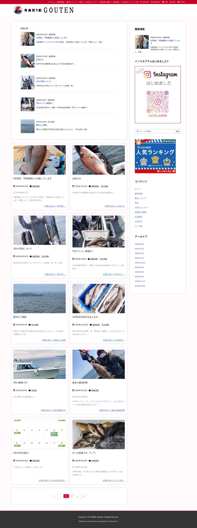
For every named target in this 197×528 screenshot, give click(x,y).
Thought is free (112, 521)
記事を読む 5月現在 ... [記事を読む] (55, 206)
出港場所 (116, 2)
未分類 (34, 390)
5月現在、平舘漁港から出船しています (51, 38)
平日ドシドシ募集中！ (45, 103)
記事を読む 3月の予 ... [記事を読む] (55, 274)
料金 (81, 2)
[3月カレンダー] (39, 434)
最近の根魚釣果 (80, 382)
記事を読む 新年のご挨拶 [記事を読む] (54, 340)
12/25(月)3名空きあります (85, 317)
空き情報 (104, 186)
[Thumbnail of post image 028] (98, 298)
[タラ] (39, 230)
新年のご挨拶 (41, 125)
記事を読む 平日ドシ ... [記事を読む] (114, 274)
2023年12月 (140, 263)
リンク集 (135, 2)
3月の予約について (43, 81)
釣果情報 (95, 461)
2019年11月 (140, 281)
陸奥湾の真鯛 (105, 2)
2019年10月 (140, 286)
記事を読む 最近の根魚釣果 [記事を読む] (112, 410)
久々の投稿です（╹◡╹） (84, 453)
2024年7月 (139, 249)
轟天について (72, 2)
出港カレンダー (91, 2)
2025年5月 (139, 244)
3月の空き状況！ (21, 453)
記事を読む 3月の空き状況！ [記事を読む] (52, 480)
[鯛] (39, 160)
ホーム (52, 2)
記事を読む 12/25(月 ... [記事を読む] (114, 340)
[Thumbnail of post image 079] (98, 364)
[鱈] (98, 231)
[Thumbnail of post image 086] (98, 160)
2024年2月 (139, 253)
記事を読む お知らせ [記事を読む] (115, 206)
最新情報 (60, 2)
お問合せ (125, 2)
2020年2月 (139, 277)
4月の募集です (20, 382)
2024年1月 (139, 258)
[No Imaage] (39, 364)
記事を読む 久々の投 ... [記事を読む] (114, 480)
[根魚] (98, 434)
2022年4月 (139, 267)
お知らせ (39, 60)
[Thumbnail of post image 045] (39, 298)
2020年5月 (139, 272)
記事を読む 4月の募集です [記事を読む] (53, 410)
